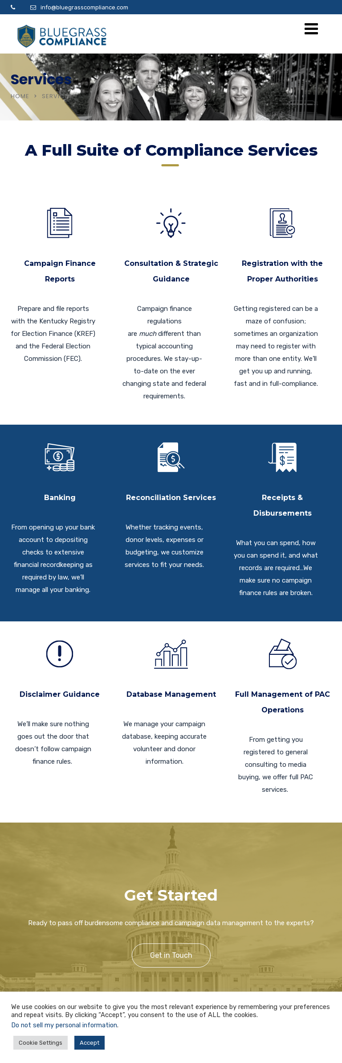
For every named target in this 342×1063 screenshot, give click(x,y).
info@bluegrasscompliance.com (84, 7)
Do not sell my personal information (64, 1025)
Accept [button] (89, 1042)
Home (20, 96)
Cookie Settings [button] (40, 1042)
